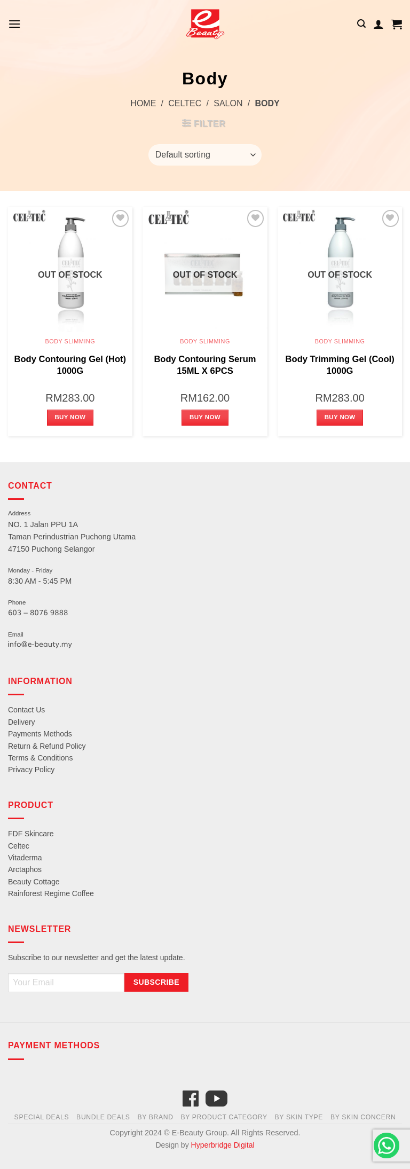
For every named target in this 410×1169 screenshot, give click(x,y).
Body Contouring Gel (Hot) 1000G (70, 365)
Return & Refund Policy (47, 746)
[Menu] (14, 24)
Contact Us (26, 709)
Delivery (21, 722)
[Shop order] (205, 155)
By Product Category (223, 1117)
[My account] (378, 24)
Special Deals (41, 1117)
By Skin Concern (363, 1117)
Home (143, 103)
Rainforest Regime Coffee (51, 893)
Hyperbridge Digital (223, 1145)
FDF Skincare (31, 833)
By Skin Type (299, 1117)
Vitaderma (25, 857)
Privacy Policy (31, 769)
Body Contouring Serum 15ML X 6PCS (205, 365)
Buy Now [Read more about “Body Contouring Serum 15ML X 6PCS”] (205, 417)
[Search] (361, 23)
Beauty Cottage (34, 881)
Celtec (184, 103)
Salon (228, 103)
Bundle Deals (103, 1117)
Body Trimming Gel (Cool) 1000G (340, 365)
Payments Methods (40, 733)
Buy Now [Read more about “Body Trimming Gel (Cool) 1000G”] (340, 417)
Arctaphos (25, 869)
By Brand (155, 1117)
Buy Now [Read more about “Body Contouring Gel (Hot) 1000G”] (69, 417)
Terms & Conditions (40, 758)
